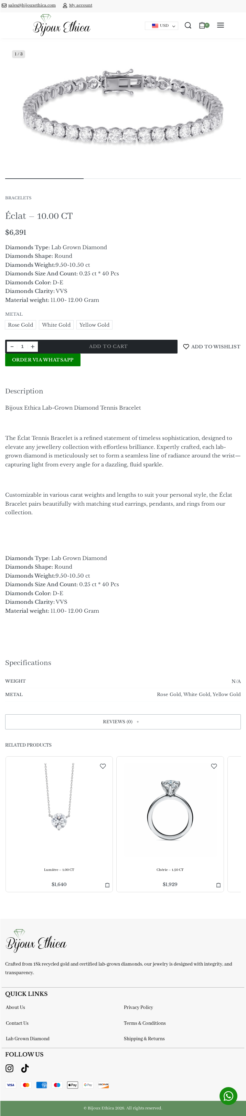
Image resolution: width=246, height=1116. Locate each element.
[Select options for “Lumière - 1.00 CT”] (107, 884)
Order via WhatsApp (43, 360)
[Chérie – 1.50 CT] (170, 810)
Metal (14, 314)
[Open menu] (220, 25)
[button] (123, 721)
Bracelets (18, 198)
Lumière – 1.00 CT (59, 869)
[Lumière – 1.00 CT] (59, 810)
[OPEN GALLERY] (123, 107)
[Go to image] (44, 178)
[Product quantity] (22, 347)
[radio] (20, 324)
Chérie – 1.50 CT (169, 869)
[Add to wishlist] (212, 347)
